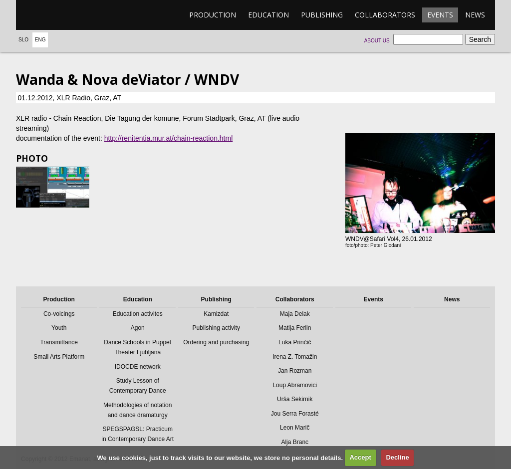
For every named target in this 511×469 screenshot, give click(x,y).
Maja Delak (295, 313)
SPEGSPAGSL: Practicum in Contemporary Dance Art (137, 434)
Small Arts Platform (58, 356)
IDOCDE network (138, 366)
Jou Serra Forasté (295, 413)
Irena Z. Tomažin (294, 356)
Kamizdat (216, 313)
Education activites (138, 313)
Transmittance (59, 342)
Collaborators (385, 14)
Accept (360, 457)
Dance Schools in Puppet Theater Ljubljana (137, 347)
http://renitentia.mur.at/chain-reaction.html (168, 138)
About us (377, 40)
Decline (397, 457)
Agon (138, 327)
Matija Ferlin (294, 327)
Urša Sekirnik (294, 399)
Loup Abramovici (294, 385)
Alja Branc (294, 442)
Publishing (322, 14)
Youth (58, 327)
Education (268, 14)
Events (440, 14)
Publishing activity (216, 327)
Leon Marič (294, 427)
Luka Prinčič (294, 342)
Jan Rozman (294, 370)
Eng (40, 39)
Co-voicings (59, 313)
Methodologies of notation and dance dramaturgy (137, 410)
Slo (23, 39)
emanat (63, 15)
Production (212, 14)
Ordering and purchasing (216, 342)
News (475, 14)
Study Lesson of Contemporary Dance (137, 385)
